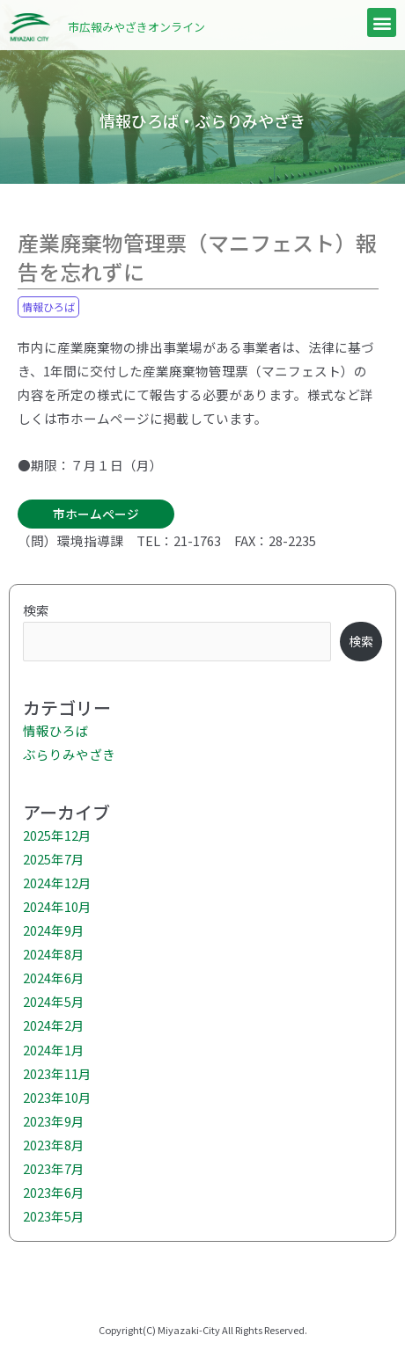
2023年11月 (57, 1073)
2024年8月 (54, 954)
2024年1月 (54, 1049)
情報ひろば (48, 306)
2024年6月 (54, 977)
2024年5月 (54, 1001)
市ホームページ (96, 513)
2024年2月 (54, 1025)
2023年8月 (54, 1144)
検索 (36, 610)
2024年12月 (57, 882)
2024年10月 (57, 906)
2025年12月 (57, 835)
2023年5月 (54, 1216)
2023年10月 (57, 1097)
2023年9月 (54, 1121)
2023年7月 (54, 1168)
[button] (381, 22)
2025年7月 (54, 859)
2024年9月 (54, 930)
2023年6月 (54, 1192)
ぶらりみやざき (69, 754)
